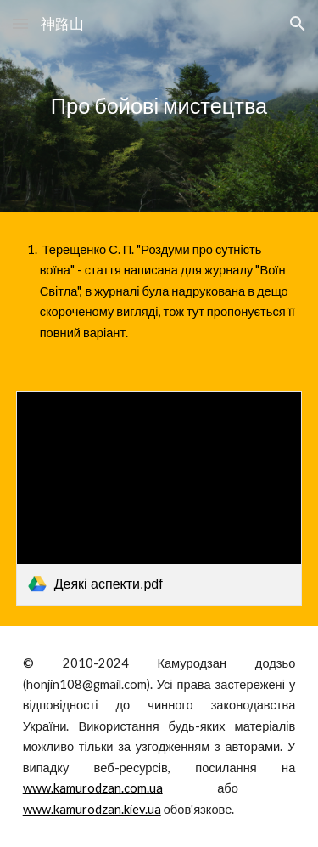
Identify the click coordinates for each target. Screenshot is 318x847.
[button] (20, 23)
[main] (159, 106)
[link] (159, 498)
